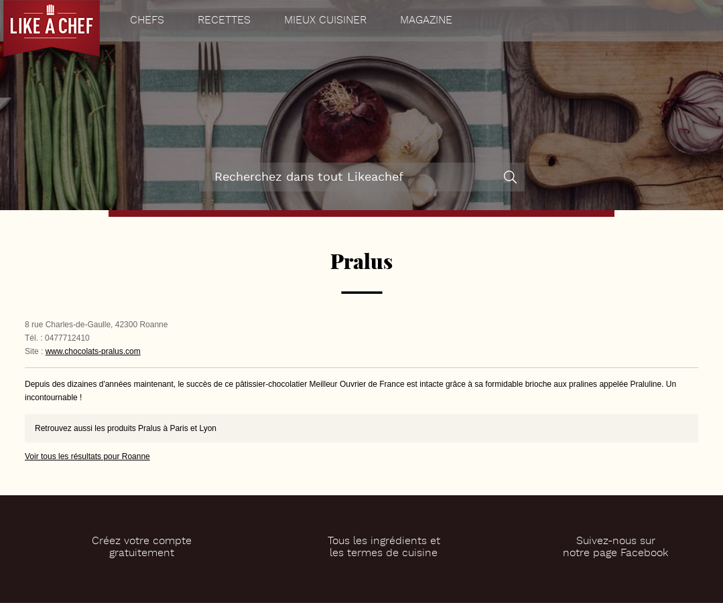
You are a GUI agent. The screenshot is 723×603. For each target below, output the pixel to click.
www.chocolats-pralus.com (93, 351)
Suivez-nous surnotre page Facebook (615, 547)
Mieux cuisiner (325, 20)
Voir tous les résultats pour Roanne (87, 456)
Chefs (147, 20)
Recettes (224, 20)
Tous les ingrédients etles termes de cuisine (384, 547)
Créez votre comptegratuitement (142, 547)
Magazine (426, 20)
